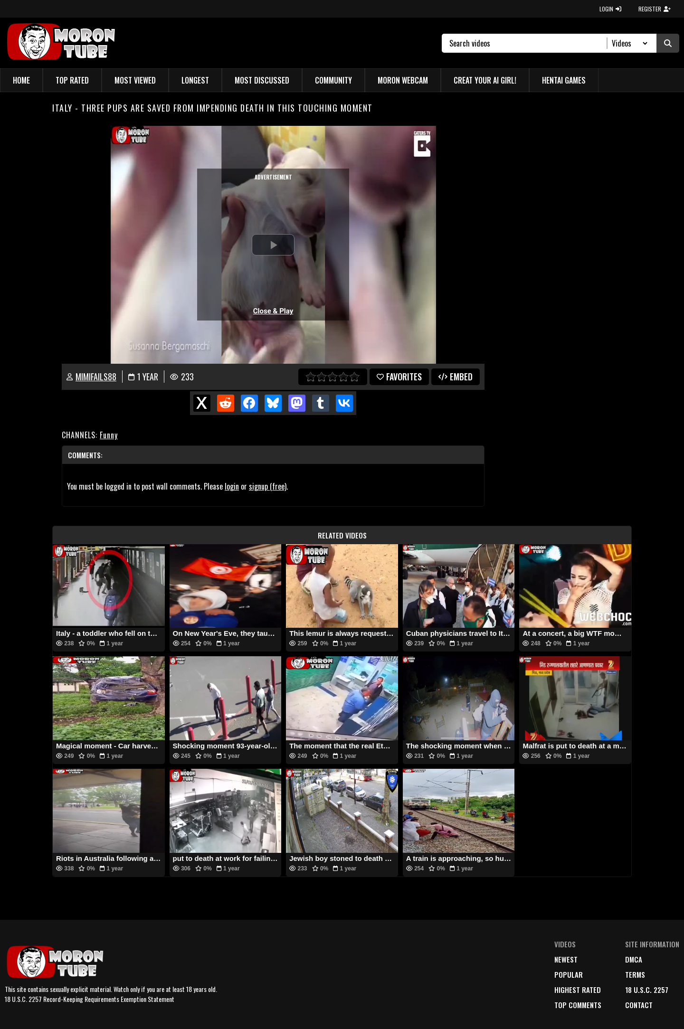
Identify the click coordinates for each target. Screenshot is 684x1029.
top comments (577, 1005)
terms (635, 974)
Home (21, 80)
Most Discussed (262, 80)
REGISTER (654, 9)
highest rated (577, 989)
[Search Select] (628, 43)
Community (333, 80)
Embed (455, 376)
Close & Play (273, 311)
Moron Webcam (403, 80)
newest (566, 959)
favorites (399, 376)
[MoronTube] (60, 43)
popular (568, 974)
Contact (639, 1005)
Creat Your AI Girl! (485, 80)
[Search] (528, 43)
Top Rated (72, 80)
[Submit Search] (667, 43)
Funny (109, 435)
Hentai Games (564, 80)
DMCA (633, 959)
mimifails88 (96, 376)
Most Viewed (135, 80)
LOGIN (610, 9)
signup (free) (267, 486)
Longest (195, 80)
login (232, 486)
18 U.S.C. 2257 (646, 989)
